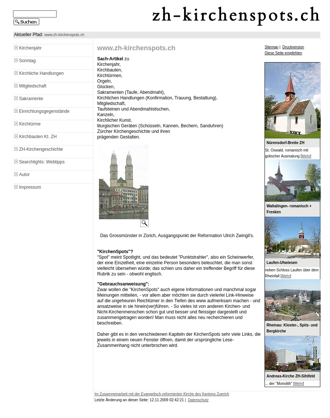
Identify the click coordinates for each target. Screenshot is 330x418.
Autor (21, 174)
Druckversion (293, 47)
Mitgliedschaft (29, 86)
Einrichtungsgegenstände (41, 111)
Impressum (27, 187)
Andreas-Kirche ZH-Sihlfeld (290, 376)
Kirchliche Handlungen (38, 73)
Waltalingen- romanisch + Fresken (288, 209)
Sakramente (28, 98)
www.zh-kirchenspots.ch (64, 35)
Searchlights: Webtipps (39, 162)
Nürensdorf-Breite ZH (285, 143)
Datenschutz (198, 400)
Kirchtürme (27, 124)
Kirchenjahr (27, 48)
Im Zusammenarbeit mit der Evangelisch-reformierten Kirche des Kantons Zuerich (161, 394)
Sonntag (24, 60)
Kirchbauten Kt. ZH (35, 136)
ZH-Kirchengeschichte (38, 149)
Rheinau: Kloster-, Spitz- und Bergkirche (291, 328)
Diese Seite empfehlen (283, 53)
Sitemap (271, 47)
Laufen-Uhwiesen (281, 263)
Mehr (306, 156)
